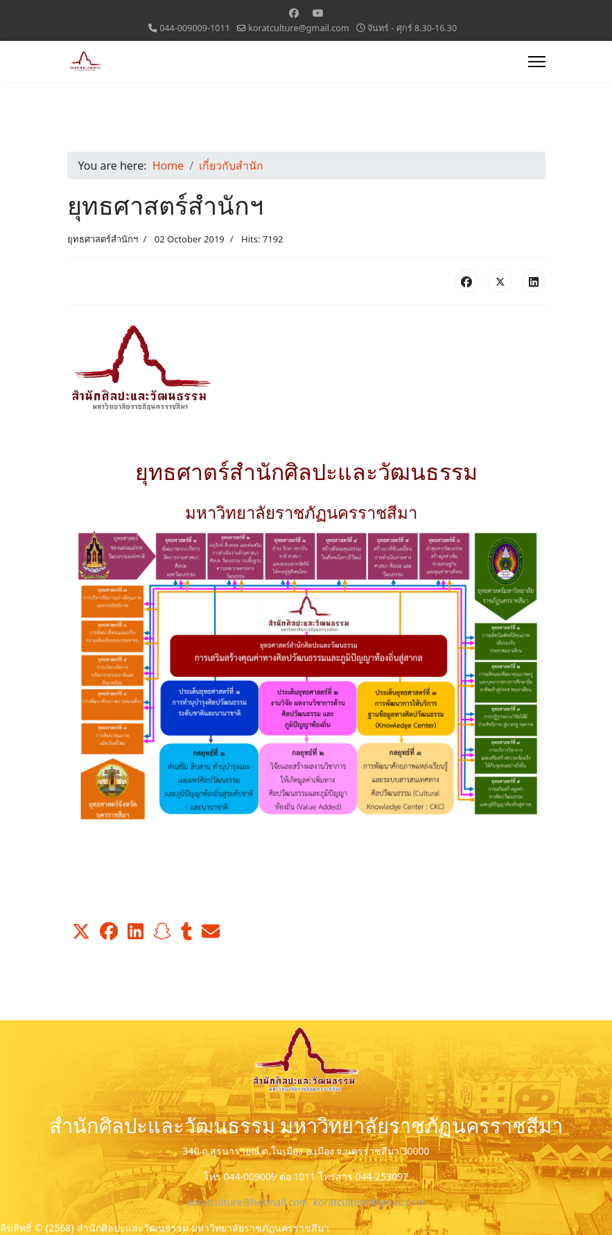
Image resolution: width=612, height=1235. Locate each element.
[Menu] (536, 61)
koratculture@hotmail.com (247, 1202)
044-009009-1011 (194, 28)
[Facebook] (294, 12)
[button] (81, 932)
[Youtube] (318, 12)
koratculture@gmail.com (298, 28)
